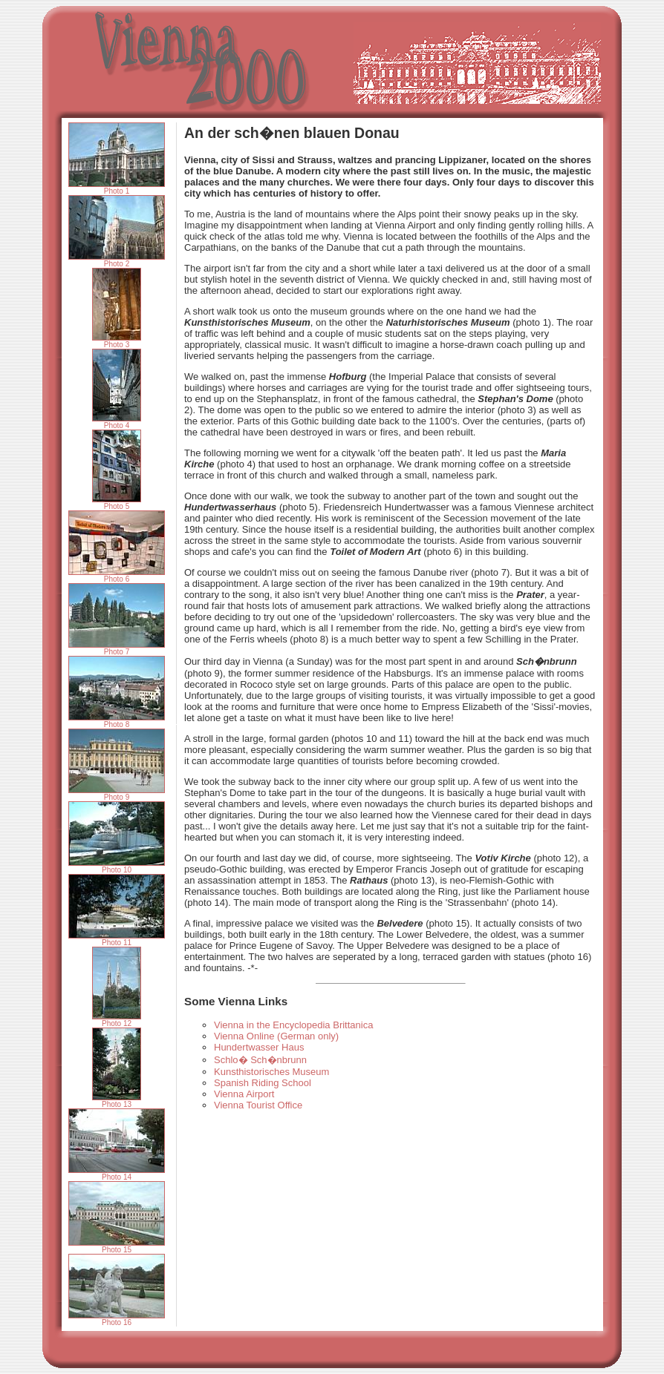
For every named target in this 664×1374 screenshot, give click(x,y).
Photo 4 (116, 422)
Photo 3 (116, 341)
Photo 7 (116, 648)
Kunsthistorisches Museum (271, 1071)
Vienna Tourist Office (258, 1105)
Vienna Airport (244, 1093)
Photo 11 (116, 939)
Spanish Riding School (262, 1082)
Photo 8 (116, 721)
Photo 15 (116, 1246)
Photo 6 (116, 575)
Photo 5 (116, 503)
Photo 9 (116, 793)
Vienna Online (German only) (276, 1036)
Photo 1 (116, 187)
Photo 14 (116, 1173)
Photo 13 (116, 1101)
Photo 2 (116, 260)
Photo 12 (116, 1020)
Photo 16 (116, 1319)
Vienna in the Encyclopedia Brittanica (293, 1024)
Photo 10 (116, 866)
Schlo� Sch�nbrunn (260, 1059)
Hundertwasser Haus (259, 1047)
